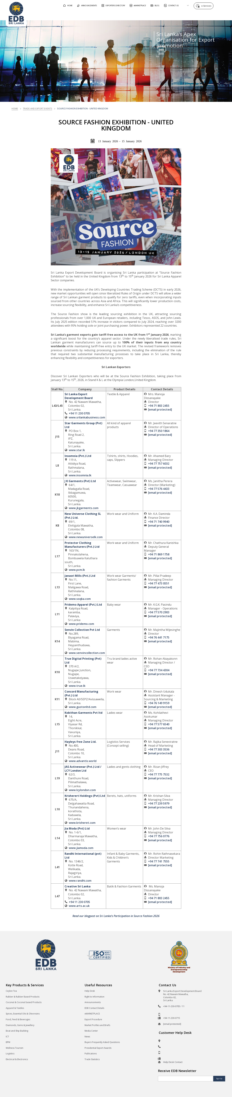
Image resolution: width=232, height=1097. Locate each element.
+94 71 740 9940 (158, 522)
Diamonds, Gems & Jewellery (20, 1025)
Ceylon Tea (11, 990)
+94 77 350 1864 (158, 431)
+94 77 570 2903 (158, 612)
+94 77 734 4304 (158, 670)
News (87, 1036)
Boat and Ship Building (17, 1030)
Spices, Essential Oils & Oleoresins (23, 1013)
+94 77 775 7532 (158, 774)
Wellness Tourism (14, 1047)
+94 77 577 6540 (158, 724)
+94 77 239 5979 (158, 803)
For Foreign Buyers (123, 14)
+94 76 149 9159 (158, 703)
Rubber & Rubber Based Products (22, 996)
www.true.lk (77, 686)
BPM (8, 1042)
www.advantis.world (82, 761)
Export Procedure (93, 1019)
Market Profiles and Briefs (97, 1025)
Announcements (93, 1002)
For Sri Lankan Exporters (161, 14)
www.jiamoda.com (81, 848)
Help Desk (90, 990)
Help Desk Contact (172, 1062)
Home (15, 108)
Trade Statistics (92, 1059)
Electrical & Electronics (17, 1059)
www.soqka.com (80, 599)
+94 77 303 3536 (158, 749)
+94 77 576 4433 (158, 489)
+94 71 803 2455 (158, 406)
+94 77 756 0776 (158, 836)
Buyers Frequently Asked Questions (102, 1042)
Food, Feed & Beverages (18, 1019)
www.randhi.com (80, 881)
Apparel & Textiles (15, 1008)
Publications (91, 1053)
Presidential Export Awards (98, 1047)
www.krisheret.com (82, 823)
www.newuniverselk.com (86, 537)
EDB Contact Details (94, 1008)
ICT (7, 1036)
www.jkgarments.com (83, 508)
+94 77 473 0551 (158, 583)
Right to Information (94, 996)
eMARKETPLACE (92, 1013)
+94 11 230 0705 (79, 413)
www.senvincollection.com (87, 653)
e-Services (207, 5)
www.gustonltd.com (82, 707)
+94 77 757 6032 (158, 463)
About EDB (194, 14)
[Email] (185, 1078)
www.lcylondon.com (82, 790)
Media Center (91, 1030)
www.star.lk (77, 450)
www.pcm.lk (77, 570)
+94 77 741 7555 (158, 861)
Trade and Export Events (37, 108)
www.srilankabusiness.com (87, 417)
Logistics (10, 1053)
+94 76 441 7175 (158, 637)
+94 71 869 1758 (158, 554)
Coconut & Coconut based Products (23, 1002)
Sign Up (219, 1078)
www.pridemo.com (81, 624)
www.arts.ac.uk (79, 906)
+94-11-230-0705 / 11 (173, 1006)
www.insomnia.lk (80, 475)
